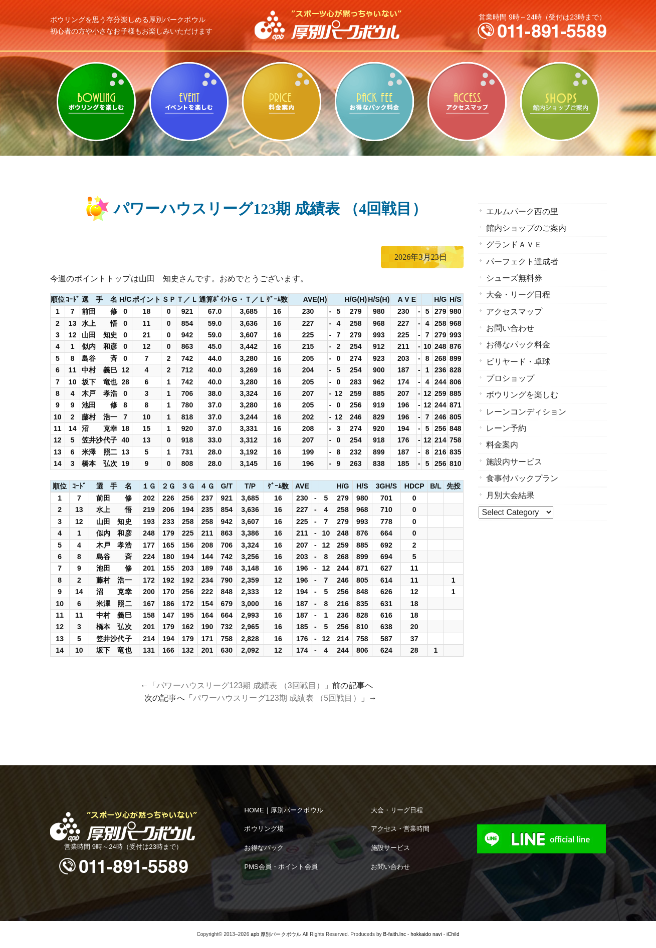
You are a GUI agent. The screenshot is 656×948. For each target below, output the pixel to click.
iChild (453, 934)
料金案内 (282, 101)
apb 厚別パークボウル (276, 934)
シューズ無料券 (514, 277)
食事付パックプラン (522, 475)
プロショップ (510, 376)
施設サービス (390, 847)
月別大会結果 (510, 493)
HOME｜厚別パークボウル (283, 810)
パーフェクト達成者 (522, 261)
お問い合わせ (510, 327)
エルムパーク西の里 (522, 211)
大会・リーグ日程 (518, 294)
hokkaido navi (426, 934)
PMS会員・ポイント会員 (280, 866)
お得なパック (264, 847)
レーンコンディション (526, 409)
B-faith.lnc (394, 934)
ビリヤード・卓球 (189, 101)
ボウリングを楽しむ (96, 101)
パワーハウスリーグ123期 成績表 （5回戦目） (277, 698)
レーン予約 (506, 426)
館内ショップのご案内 (560, 101)
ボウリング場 (264, 828)
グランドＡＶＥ (514, 244)
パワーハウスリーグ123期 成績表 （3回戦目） (240, 685)
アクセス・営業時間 (400, 828)
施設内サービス (514, 459)
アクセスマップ (467, 101)
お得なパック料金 (374, 101)
